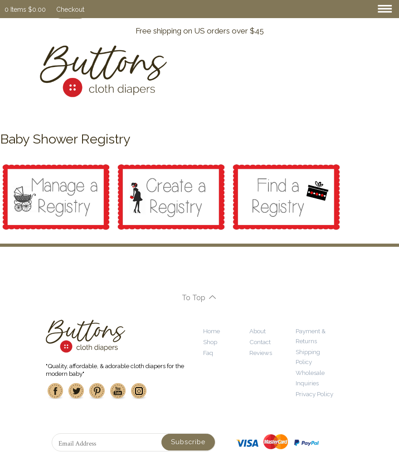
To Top (193, 297)
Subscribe (188, 442)
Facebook (55, 391)
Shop (210, 341)
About (257, 331)
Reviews (260, 352)
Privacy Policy (314, 394)
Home (211, 331)
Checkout (70, 9)
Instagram (138, 391)
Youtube (117, 391)
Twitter (76, 391)
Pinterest (97, 391)
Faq (208, 352)
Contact (260, 341)
